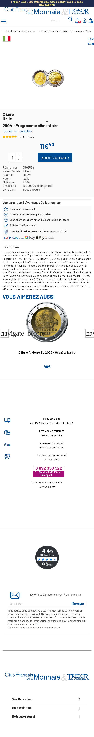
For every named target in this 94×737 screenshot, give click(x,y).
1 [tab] (47, 120)
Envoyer (78, 604)
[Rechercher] (58, 20)
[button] (89, 333)
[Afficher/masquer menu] (3, 22)
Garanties (26, 131)
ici (38, 624)
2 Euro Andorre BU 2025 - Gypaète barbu (47, 352)
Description (10, 131)
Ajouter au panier (55, 158)
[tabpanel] (47, 80)
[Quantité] (12, 157)
